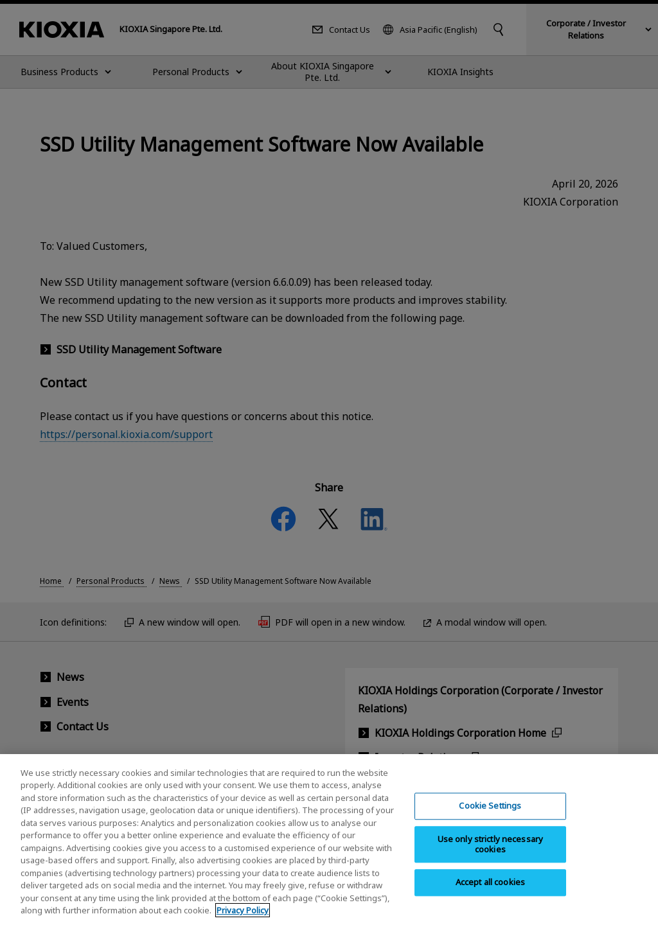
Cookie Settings (490, 815)
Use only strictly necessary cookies (491, 853)
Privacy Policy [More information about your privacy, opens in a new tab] (243, 920)
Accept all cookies (490, 891)
